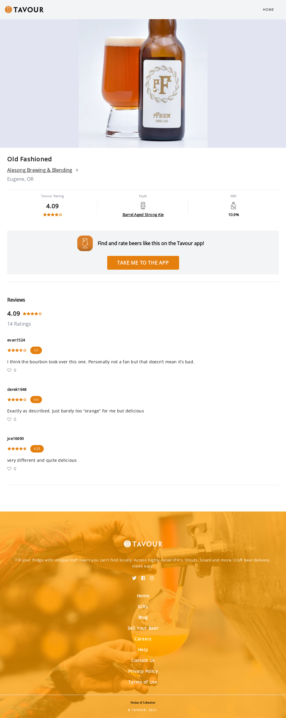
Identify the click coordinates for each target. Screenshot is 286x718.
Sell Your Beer (143, 628)
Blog (143, 617)
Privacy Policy (143, 671)
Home (268, 9)
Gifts (143, 606)
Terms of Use (142, 682)
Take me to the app (143, 262)
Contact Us (143, 660)
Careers (143, 639)
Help (143, 649)
